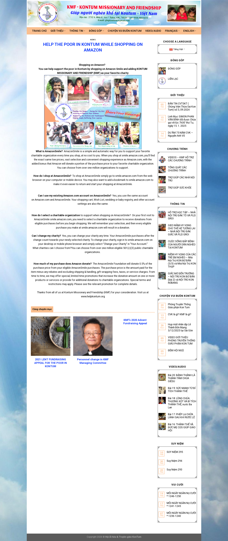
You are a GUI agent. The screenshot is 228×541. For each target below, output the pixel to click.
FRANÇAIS (172, 30)
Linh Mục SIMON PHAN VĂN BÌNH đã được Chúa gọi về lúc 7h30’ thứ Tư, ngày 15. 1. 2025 (182, 121)
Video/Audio (153, 30)
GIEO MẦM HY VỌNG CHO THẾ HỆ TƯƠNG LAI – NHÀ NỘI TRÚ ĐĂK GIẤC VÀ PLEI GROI (181, 230)
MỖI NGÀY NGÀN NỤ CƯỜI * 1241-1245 (181, 505)
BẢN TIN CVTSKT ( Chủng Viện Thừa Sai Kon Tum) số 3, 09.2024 (182, 106)
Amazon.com (134, 159)
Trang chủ (39, 30)
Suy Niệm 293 (174, 469)
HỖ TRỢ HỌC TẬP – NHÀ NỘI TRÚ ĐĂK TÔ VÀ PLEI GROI (182, 215)
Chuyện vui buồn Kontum (124, 30)
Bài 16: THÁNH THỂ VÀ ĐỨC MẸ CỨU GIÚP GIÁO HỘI (181, 427)
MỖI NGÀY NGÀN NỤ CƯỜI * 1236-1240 (181, 514)
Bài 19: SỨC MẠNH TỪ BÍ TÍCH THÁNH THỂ (182, 390)
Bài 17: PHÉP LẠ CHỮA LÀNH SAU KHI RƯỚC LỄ (181, 416)
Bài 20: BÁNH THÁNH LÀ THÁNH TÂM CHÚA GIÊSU (181, 378)
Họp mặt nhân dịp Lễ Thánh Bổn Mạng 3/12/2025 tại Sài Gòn (180, 327)
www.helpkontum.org (93, 296)
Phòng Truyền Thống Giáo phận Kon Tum (179, 306)
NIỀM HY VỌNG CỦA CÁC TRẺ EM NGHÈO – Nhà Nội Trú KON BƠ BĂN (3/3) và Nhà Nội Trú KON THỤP (182, 260)
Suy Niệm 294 (174, 460)
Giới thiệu (58, 30)
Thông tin (77, 30)
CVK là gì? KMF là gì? (179, 314)
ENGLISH (189, 30)
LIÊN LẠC (173, 78)
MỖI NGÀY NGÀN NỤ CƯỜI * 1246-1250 (181, 495)
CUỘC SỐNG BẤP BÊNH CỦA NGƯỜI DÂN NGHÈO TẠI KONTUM (181, 244)
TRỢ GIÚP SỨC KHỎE (179, 187)
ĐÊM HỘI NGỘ (176, 350)
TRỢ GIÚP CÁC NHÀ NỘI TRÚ (181, 179)
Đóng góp (96, 30)
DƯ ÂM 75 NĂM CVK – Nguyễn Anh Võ (180, 134)
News (93, 40)
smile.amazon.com (132, 155)
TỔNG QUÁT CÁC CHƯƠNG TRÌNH (177, 169)
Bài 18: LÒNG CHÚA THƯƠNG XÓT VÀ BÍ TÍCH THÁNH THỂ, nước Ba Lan (182, 403)
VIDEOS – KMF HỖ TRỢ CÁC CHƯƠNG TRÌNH (181, 159)
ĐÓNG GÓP (174, 68)
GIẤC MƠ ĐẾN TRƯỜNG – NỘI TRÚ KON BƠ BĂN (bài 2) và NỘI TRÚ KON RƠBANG (181, 278)
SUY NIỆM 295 (175, 452)
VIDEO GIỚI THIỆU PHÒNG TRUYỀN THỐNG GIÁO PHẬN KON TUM (181, 340)
